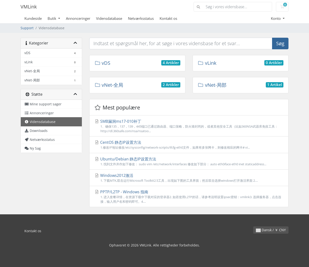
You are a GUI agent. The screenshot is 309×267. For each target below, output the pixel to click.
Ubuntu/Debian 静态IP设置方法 (188, 161)
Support (27, 28)
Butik (52, 18)
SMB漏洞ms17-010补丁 (188, 126)
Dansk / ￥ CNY (271, 230)
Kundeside (33, 18)
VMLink (29, 6)
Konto (276, 18)
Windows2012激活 (188, 178)
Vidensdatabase (109, 18)
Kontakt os (168, 18)
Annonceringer (78, 18)
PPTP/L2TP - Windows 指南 (188, 196)
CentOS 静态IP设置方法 (188, 145)
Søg (280, 43)
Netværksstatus (141, 18)
